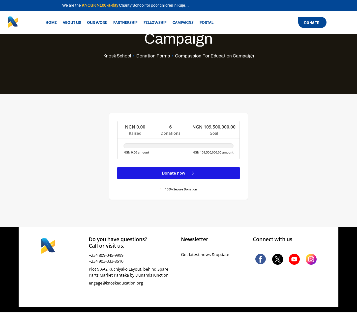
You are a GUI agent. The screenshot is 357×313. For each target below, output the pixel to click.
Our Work (97, 22)
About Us (72, 22)
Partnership (125, 22)
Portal (206, 22)
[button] (312, 22)
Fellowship (155, 22)
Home (51, 22)
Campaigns (183, 22)
